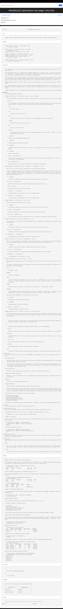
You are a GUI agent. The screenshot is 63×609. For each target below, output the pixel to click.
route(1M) (9, 365)
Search (60, 5)
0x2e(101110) (23, 518)
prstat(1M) (51, 147)
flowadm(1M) (4, 29)
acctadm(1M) (9, 314)
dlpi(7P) (40, 601)
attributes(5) (34, 601)
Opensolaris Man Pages (6, 15)
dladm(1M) (13, 601)
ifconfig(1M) (18, 601)
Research (59, 15)
